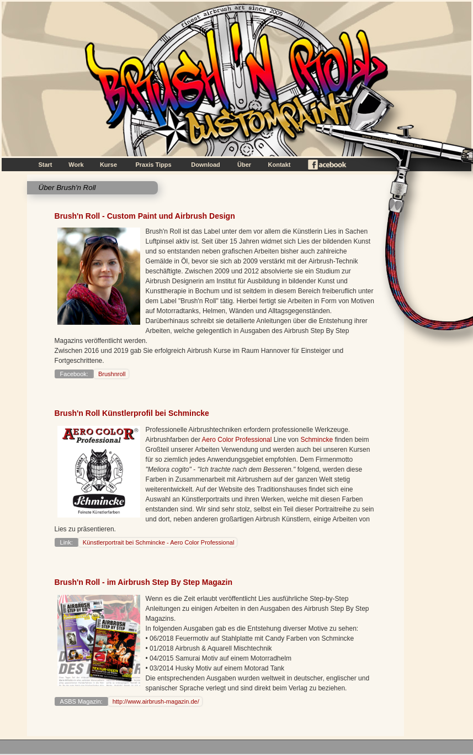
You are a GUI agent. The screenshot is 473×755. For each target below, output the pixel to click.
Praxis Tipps (153, 164)
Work (75, 164)
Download (205, 164)
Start (45, 164)
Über (244, 164)
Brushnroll (111, 374)
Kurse (108, 164)
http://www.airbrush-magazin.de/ (155, 701)
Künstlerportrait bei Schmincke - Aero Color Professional (158, 542)
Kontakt (279, 164)
